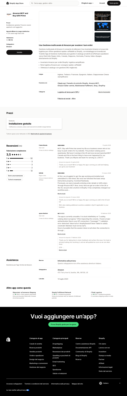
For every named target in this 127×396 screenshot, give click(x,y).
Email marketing (59, 362)
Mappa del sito (77, 384)
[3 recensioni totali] (32, 161)
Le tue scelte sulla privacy (16, 390)
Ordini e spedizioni (36, 356)
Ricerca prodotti (35, 348)
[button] (24, 295)
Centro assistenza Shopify (85, 344)
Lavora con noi (104, 348)
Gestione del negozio (37, 367)
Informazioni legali (106, 367)
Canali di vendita (35, 344)
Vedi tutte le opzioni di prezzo (41, 134)
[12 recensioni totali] (32, 171)
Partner (101, 359)
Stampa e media (105, 356)
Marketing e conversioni (38, 363)
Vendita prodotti (35, 352)
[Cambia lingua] (112, 383)
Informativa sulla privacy (67, 261)
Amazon (9, 46)
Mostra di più (61, 193)
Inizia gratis (114, 3)
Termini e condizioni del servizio (37, 384)
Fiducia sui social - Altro (67, 99)
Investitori (102, 352)
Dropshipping (58, 344)
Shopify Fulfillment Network (61, 292)
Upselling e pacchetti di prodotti (61, 357)
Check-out (62, 83)
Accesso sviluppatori (14, 384)
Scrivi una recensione (15, 176)
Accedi (102, 3)
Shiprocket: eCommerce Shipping (24, 292)
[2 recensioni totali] (32, 168)
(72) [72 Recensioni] (11, 40)
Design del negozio (36, 359)
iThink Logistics (96, 292)
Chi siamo (102, 344)
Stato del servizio (105, 371)
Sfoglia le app (87, 3)
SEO (54, 366)
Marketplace (57, 348)
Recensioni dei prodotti (61, 352)
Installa (19, 52)
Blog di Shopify (81, 356)
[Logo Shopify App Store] (14, 3)
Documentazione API (83, 348)
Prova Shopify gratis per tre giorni (63, 324)
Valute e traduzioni (60, 373)
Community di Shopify (84, 352)
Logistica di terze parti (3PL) (68, 92)
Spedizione (57, 370)
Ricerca (78, 359)
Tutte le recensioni (14, 179)
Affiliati (101, 363)
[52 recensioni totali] (32, 158)
